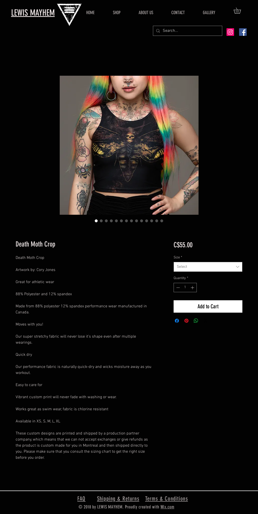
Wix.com (167, 507)
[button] (240, 11)
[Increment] (193, 287)
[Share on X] (206, 321)
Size (178, 257)
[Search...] (187, 31)
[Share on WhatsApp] (196, 321)
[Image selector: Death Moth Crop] (96, 220)
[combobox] (208, 267)
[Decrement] (177, 287)
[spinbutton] (185, 287)
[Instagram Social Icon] (230, 32)
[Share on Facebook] (177, 321)
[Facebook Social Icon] (243, 32)
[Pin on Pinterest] (186, 321)
